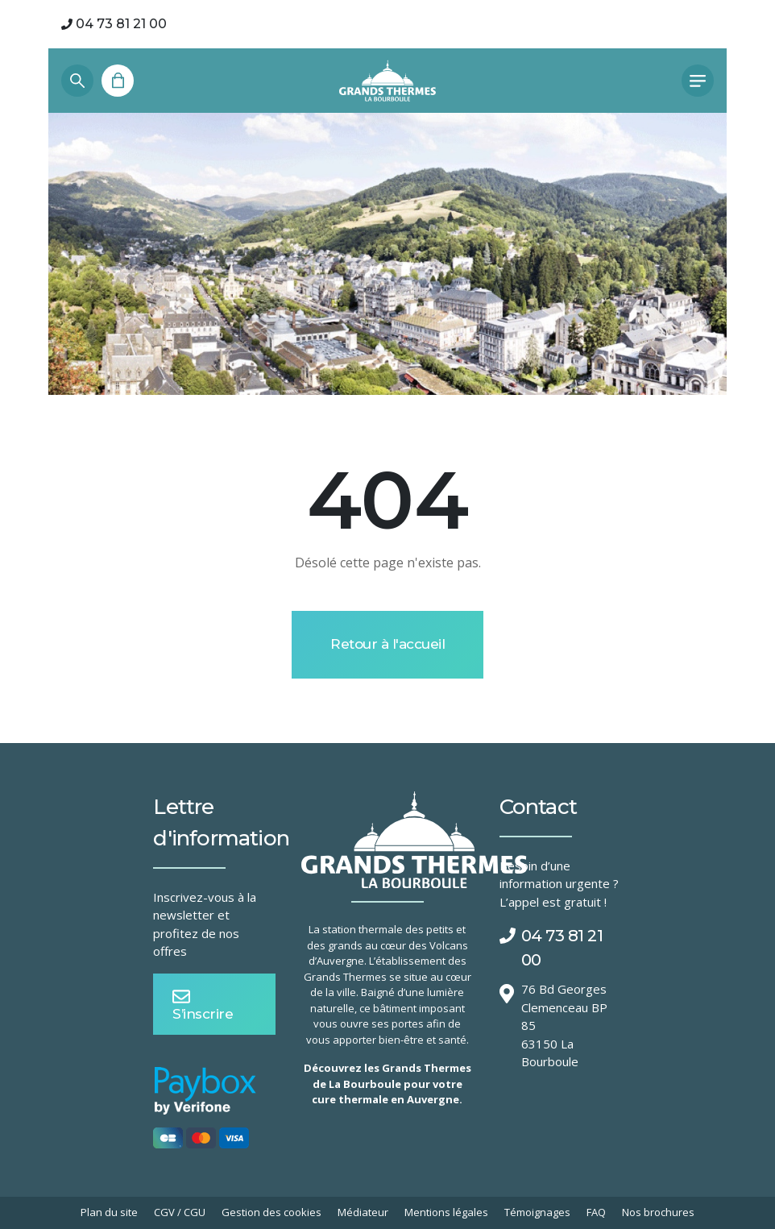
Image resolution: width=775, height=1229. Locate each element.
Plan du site (109, 1212)
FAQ (596, 1212)
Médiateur (363, 1212)
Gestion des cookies (271, 1212)
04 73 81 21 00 (114, 23)
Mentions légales (446, 1212)
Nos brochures (658, 1212)
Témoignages (537, 1212)
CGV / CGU (179, 1212)
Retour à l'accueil (387, 644)
